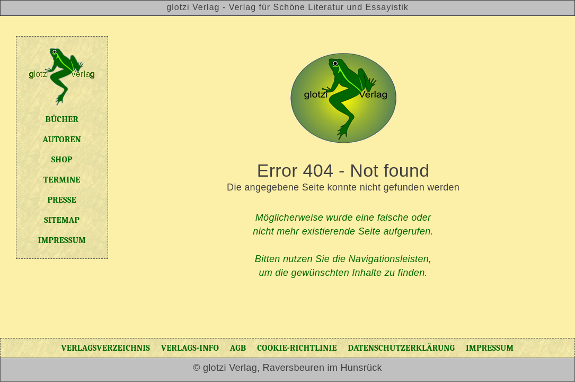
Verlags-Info (190, 348)
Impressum (62, 240)
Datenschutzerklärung (401, 348)
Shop (62, 159)
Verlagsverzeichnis (106, 348)
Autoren (62, 139)
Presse (62, 200)
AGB (238, 348)
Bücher (62, 119)
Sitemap (61, 220)
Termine (62, 180)
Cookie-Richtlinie (297, 348)
